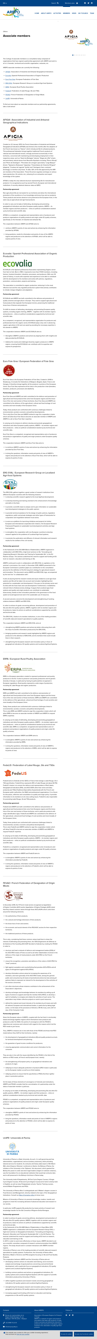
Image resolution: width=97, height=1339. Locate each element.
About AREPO (46, 13)
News (74, 13)
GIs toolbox (83, 13)
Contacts (6, 1310)
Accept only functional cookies (84, 1334)
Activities (57, 13)
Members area (69, 3)
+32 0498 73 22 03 (11, 1323)
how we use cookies (23, 1334)
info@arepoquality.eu (11, 1327)
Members (66, 13)
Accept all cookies (66, 1334)
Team (92, 13)
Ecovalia (8, 76)
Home (37, 13)
